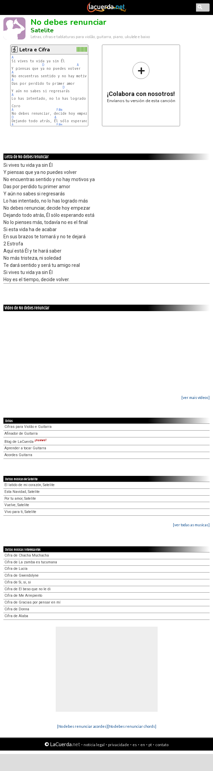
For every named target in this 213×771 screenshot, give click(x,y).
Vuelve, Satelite (16, 505)
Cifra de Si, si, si (17, 582)
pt (150, 744)
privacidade (118, 744)
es (134, 744)
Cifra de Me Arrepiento (23, 595)
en (142, 744)
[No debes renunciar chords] (132, 726)
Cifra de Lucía (16, 568)
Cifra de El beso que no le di (27, 589)
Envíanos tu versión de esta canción (141, 82)
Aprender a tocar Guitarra (25, 448)
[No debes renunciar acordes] (82, 726)
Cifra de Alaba (16, 616)
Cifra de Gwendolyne (21, 575)
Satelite (42, 30)
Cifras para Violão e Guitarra (28, 426)
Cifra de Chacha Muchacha (26, 555)
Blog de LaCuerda (25, 441)
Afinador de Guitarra (21, 433)
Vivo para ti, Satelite (20, 512)
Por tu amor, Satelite (20, 498)
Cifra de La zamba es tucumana (30, 562)
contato (161, 744)
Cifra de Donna (16, 609)
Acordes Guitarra (18, 455)
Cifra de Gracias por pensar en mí (32, 602)
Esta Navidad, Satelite (22, 491)
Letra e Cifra (34, 49)
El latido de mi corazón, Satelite (29, 485)
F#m (59, 110)
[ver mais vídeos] (195, 397)
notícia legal (94, 744)
